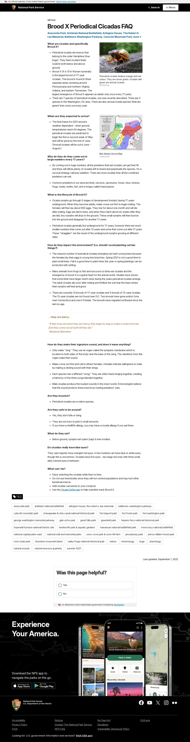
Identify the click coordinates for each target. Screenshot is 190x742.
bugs (142, 541)
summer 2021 (74, 548)
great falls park (88, 520)
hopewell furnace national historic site (34, 527)
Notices (59, 720)
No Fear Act (103, 720)
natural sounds (22, 548)
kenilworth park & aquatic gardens (77, 527)
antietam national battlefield (49, 506)
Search (154, 7)
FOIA (15, 728)
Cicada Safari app (70, 489)
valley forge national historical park (86, 541)
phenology (155, 541)
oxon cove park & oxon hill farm (103, 534)
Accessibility (18, 720)
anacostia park (22, 506)
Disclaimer (102, 724)
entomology (127, 541)
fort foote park (129, 513)
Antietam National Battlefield (84, 33)
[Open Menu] (170, 7)
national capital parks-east (28, 534)
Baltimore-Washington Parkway (83, 36)
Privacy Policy (19, 724)
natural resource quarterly (48, 548)
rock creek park (22, 541)
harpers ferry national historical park (140, 520)
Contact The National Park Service (73, 724)
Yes (65, 585)
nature (113, 541)
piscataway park (134, 534)
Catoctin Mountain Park (118, 36)
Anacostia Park (57, 33)
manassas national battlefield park (118, 527)
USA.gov (145, 720)
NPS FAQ (60, 728)
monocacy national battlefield (157, 527)
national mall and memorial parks (64, 534)
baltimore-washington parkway (135, 506)
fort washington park (153, 513)
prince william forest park (161, 534)
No (64, 593)
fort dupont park (108, 513)
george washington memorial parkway (34, 520)
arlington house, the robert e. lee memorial (91, 506)
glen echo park (67, 520)
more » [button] (137, 36)
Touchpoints (119, 605)
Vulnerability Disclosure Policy (113, 728)
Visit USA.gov (84, 735)
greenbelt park (108, 520)
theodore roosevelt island (48, 541)
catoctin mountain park (26, 513)
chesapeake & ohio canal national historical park (69, 513)
